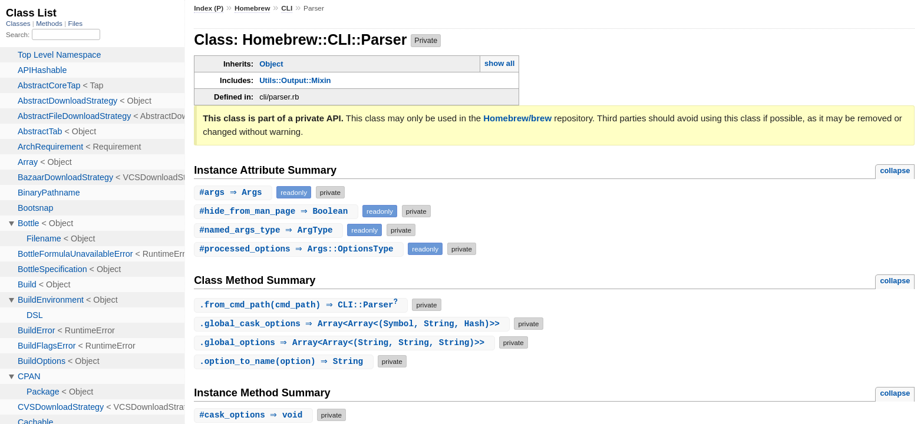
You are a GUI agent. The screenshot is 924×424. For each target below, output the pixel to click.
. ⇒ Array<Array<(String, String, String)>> (346, 343)
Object (271, 63)
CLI (286, 8)
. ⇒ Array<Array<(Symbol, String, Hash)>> (353, 324)
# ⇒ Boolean (277, 211)
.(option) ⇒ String (285, 361)
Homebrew (252, 8)
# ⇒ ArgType (270, 230)
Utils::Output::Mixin (295, 80)
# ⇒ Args (234, 192)
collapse (895, 170)
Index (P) (208, 8)
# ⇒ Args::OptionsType (300, 248)
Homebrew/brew (517, 118)
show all (499, 63)
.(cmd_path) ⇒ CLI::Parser (302, 305)
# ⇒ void (255, 415)
